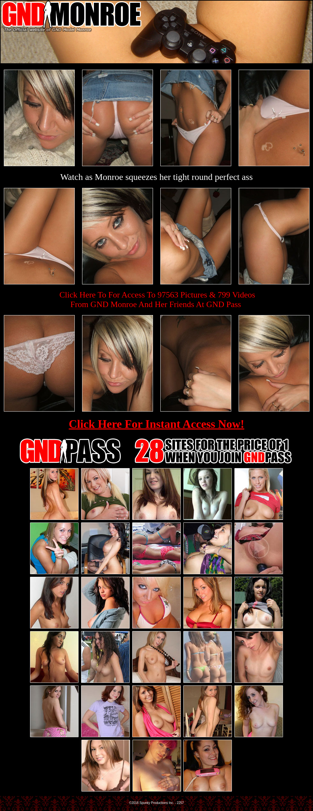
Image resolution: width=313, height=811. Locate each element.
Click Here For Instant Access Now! (156, 424)
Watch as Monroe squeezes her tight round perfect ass (156, 177)
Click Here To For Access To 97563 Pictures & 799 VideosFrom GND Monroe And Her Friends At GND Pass (157, 299)
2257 (180, 803)
